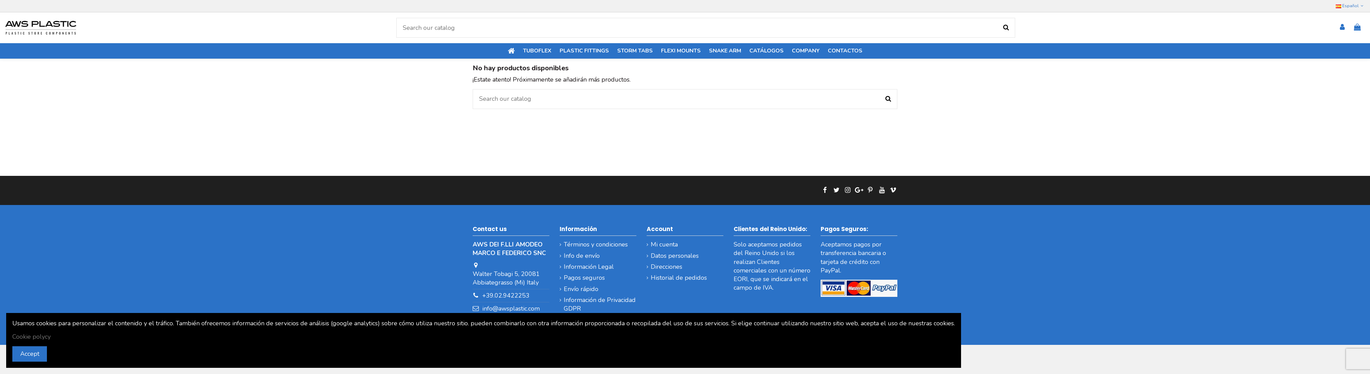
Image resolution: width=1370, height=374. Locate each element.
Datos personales (675, 256)
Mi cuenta (664, 244)
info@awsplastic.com (511, 308)
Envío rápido (581, 289)
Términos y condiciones (596, 244)
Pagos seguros (584, 278)
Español (1350, 6)
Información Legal (589, 267)
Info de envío (582, 256)
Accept (29, 354)
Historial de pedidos (679, 278)
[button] (806, 51)
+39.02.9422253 (506, 295)
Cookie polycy (31, 337)
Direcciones (666, 267)
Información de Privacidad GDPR (600, 304)
